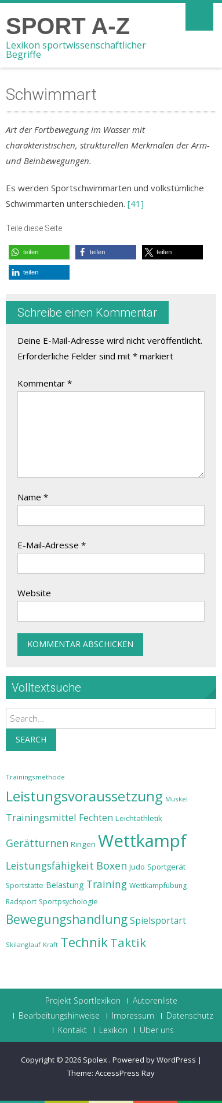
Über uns (157, 1030)
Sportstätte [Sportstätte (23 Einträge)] (24, 885)
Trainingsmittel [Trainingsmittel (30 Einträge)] (41, 817)
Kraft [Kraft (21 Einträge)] (50, 945)
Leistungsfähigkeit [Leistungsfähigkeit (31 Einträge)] (50, 865)
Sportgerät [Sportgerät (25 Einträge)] (166, 866)
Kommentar (44, 383)
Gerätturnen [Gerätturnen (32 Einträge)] (37, 843)
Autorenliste (155, 1001)
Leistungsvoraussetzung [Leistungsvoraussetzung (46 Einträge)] (84, 796)
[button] (39, 252)
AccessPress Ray (125, 1073)
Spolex (96, 1059)
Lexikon (113, 1030)
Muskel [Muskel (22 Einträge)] (176, 798)
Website (34, 593)
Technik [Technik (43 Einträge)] (84, 942)
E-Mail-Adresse (51, 545)
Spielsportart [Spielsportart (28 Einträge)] (158, 921)
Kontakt (72, 1030)
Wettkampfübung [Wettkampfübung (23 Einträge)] (158, 885)
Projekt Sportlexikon (83, 1001)
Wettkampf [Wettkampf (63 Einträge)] (142, 840)
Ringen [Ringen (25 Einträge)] (83, 844)
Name (32, 497)
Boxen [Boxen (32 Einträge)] (111, 865)
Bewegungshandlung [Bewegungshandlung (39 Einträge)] (67, 919)
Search (31, 739)
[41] (136, 203)
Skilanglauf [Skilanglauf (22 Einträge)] (23, 944)
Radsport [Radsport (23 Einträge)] (21, 902)
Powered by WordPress (154, 1059)
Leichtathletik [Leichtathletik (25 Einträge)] (138, 818)
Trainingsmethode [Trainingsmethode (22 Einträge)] (35, 777)
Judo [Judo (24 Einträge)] (137, 866)
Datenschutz (189, 1016)
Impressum (133, 1016)
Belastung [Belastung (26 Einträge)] (65, 884)
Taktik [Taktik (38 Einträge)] (128, 942)
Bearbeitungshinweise (59, 1016)
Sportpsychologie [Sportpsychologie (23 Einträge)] (68, 902)
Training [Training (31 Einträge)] (106, 884)
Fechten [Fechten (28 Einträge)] (96, 818)
